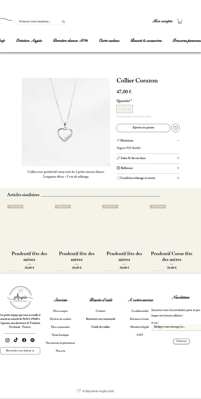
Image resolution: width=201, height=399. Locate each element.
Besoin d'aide (100, 300)
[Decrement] (120, 109)
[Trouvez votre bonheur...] (36, 21)
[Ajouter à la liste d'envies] (176, 128)
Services (60, 300)
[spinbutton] (124, 109)
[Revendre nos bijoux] (20, 350)
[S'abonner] (181, 341)
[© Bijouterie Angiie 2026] (98, 391)
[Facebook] (24, 340)
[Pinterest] (32, 340)
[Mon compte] (162, 21)
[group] (100, 238)
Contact (100, 311)
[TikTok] (15, 340)
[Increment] (129, 109)
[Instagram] (7, 340)
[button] (180, 21)
